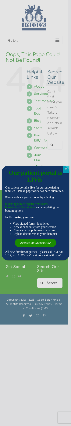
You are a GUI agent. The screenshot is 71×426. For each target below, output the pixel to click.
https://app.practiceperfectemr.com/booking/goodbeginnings (26, 205)
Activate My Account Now (35, 242)
